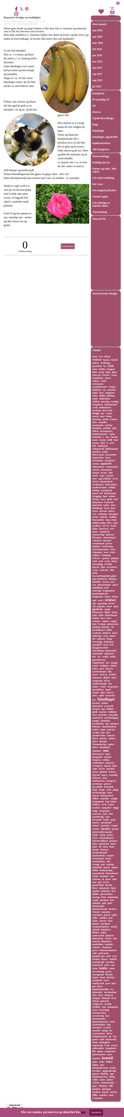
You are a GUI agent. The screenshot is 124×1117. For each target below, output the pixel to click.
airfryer (104, 674)
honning (25, 24)
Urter (107, 1045)
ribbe (101, 1061)
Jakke (95, 835)
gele (114, 428)
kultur (109, 1079)
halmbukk (113, 897)
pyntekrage (98, 816)
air (109, 1036)
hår (16, 24)
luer (102, 1065)
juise (105, 813)
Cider (103, 381)
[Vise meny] (118, 3)
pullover (106, 633)
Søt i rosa (97, 184)
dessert (109, 668)
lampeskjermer (100, 1076)
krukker (96, 1092)
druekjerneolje (32, 24)
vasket (107, 609)
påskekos (105, 891)
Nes (114, 1036)
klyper (104, 959)
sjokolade (104, 887)
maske (20, 24)
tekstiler (110, 768)
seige (94, 768)
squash (107, 765)
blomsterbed (106, 795)
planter (103, 738)
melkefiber (98, 944)
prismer (113, 840)
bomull (107, 1058)
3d (112, 627)
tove (106, 552)
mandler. (102, 422)
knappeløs (97, 757)
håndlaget (106, 699)
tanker (111, 744)
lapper (115, 867)
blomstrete (97, 612)
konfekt (109, 944)
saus (107, 816)
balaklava (106, 929)
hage (94, 789)
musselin (113, 714)
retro (106, 980)
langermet (97, 680)
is (107, 443)
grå (100, 882)
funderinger (98, 906)
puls (103, 864)
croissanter (98, 384)
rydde (95, 900)
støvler (95, 822)
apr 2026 (97, 36)
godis (109, 499)
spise (115, 606)
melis (95, 573)
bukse (109, 1061)
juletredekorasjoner (102, 832)
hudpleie (104, 665)
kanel (108, 858)
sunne (95, 665)
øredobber (110, 460)
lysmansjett (98, 858)
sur (104, 389)
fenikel (112, 674)
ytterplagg (97, 564)
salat (94, 561)
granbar (96, 451)
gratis (108, 971)
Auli (110, 472)
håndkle (96, 581)
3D (94, 105)
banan (106, 359)
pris (112, 528)
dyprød (96, 775)
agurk (100, 1051)
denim (95, 849)
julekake (96, 389)
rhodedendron (109, 726)
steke (113, 677)
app (112, 1073)
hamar (106, 867)
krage (102, 789)
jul (107, 723)
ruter (109, 606)
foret (113, 549)
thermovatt (98, 754)
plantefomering (100, 1021)
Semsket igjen (100, 196)
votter (103, 686)
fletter (95, 932)
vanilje (114, 798)
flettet (107, 356)
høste (107, 754)
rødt (94, 953)
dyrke (114, 612)
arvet (115, 478)
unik (110, 439)
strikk (95, 876)
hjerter (96, 567)
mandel (96, 1030)
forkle (113, 1068)
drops (109, 416)
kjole (107, 612)
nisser (114, 561)
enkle (95, 398)
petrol (107, 915)
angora (105, 621)
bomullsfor (97, 378)
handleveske (98, 956)
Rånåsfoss (106, 941)
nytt (112, 581)
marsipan (113, 514)
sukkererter (113, 624)
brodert (96, 703)
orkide (112, 496)
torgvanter (113, 686)
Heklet (95, 618)
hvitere (112, 771)
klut (115, 879)
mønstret (109, 762)
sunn (101, 1039)
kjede (102, 835)
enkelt (95, 825)
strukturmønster (100, 926)
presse (109, 543)
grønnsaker (111, 650)
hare (110, 920)
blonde (109, 974)
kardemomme (99, 671)
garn (101, 668)
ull (111, 1085)
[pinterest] (26, 9)
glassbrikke (98, 885)
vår (99, 656)
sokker (110, 708)
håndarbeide (98, 855)
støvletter (97, 1027)
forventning (98, 971)
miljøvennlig (98, 522)
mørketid (97, 505)
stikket (111, 738)
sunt (112, 443)
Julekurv (96, 751)
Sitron (95, 1001)
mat (108, 732)
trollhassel (97, 1004)
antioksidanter (106, 838)
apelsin (96, 891)
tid (93, 638)
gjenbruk (97, 609)
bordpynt (111, 781)
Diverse (96, 112)
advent (96, 469)
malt (111, 1095)
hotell (95, 493)
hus (108, 662)
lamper (96, 472)
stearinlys (105, 825)
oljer (112, 570)
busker (113, 419)
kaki (94, 615)
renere (108, 938)
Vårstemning (99, 212)
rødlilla (112, 517)
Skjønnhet (97, 653)
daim (95, 528)
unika (102, 395)
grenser (107, 783)
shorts (104, 775)
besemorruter (99, 1012)
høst (105, 496)
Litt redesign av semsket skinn (101, 204)
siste (104, 1007)
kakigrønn (113, 1007)
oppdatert (109, 653)
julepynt (109, 935)
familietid (97, 980)
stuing (104, 1030)
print (106, 965)
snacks (105, 581)
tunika (105, 419)
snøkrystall (98, 935)
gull (104, 903)
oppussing (97, 1045)
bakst (95, 668)
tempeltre (107, 807)
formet (95, 499)
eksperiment (111, 873)
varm (95, 570)
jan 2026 (97, 55)
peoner (96, 443)
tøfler (95, 917)
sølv (108, 861)
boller (103, 932)
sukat (95, 1010)
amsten (107, 757)
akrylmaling (110, 992)
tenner (112, 636)
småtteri (114, 723)
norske (95, 829)
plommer (105, 720)
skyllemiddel (98, 1024)
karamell (96, 819)
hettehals (96, 437)
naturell (111, 389)
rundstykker (98, 861)
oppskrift (106, 463)
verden (96, 732)
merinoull (106, 822)
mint (115, 522)
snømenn (105, 912)
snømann (97, 677)
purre (95, 950)
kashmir (104, 876)
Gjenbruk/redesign (103, 118)
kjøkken (96, 546)
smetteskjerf (109, 537)
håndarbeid (110, 493)
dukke (104, 703)
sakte (102, 1079)
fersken (113, 909)
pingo (116, 789)
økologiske (105, 1042)
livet (103, 618)
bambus (96, 1058)
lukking (112, 579)
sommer (96, 621)
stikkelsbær (98, 466)
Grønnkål (97, 1098)
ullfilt (95, 870)
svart (112, 552)
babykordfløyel (100, 840)
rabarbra (97, 540)
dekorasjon (98, 454)
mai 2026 (97, 30)
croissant (103, 570)
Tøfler (106, 819)
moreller (110, 962)
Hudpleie (97, 428)
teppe (102, 729)
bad (116, 440)
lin (94, 1051)
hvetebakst (97, 460)
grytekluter (98, 689)
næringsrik (106, 490)
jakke (95, 894)
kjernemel (97, 706)
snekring (102, 514)
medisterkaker (99, 487)
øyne (102, 416)
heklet (103, 968)
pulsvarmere (99, 1054)
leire (101, 392)
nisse (109, 792)
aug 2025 (97, 80)
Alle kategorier (100, 149)
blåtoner (96, 778)
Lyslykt (107, 1027)
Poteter (106, 375)
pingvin (115, 558)
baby (112, 846)
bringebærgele (99, 1036)
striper (112, 386)
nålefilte (96, 903)
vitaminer (107, 947)
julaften (96, 1089)
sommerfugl (98, 534)
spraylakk (97, 786)
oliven (95, 481)
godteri (96, 923)
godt (109, 903)
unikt (101, 695)
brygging (96, 496)
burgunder (104, 810)
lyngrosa (96, 760)
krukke (96, 959)
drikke (112, 487)
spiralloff (97, 644)
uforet (108, 378)
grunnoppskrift (100, 593)
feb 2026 (97, 49)
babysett (96, 375)
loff (94, 445)
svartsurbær (98, 1033)
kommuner (106, 469)
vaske (114, 375)
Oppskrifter (98, 662)
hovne (107, 680)
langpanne (97, 596)
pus (102, 413)
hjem (113, 888)
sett (94, 584)
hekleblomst (111, 615)
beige (95, 810)
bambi (95, 692)
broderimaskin (99, 852)
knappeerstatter (100, 647)
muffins (103, 917)
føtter (109, 1033)
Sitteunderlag (99, 744)
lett (110, 683)
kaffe (100, 615)
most (105, 846)
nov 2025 (97, 61)
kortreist (102, 714)
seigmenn (110, 392)
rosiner (110, 855)
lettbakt (96, 726)
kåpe (108, 372)
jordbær (96, 525)
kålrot (112, 511)
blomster (104, 528)
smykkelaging (111, 717)
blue (103, 443)
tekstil (114, 926)
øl (103, 879)
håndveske (111, 1039)
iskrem (113, 1092)
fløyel (95, 738)
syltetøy (96, 947)
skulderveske (99, 735)
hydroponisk (110, 404)
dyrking (96, 410)
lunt (112, 900)
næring (96, 897)
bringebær (97, 404)
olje (112, 876)
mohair (104, 516)
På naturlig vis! (101, 99)
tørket (95, 416)
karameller (111, 454)
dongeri (111, 369)
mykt (101, 372)
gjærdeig (102, 603)
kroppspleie (109, 590)
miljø (95, 392)
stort (104, 778)
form (106, 508)
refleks (106, 760)
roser (108, 789)
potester (111, 729)
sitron (95, 771)
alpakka (106, 828)
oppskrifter (98, 457)
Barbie (109, 885)
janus (95, 440)
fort (113, 891)
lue (94, 656)
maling (109, 864)
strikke (96, 1006)
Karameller (98, 520)
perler (110, 835)
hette (113, 843)
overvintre (112, 567)
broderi (96, 807)
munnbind (104, 747)
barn (103, 499)
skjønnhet (97, 552)
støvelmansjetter (100, 549)
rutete (95, 729)
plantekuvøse (99, 659)
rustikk (108, 1004)
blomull (106, 998)
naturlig (113, 775)
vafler (95, 1079)
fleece (100, 986)
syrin (107, 561)
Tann (105, 644)
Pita (94, 995)
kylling (96, 490)
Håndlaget (98, 130)
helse (95, 356)
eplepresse (97, 502)
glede (95, 712)
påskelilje (97, 867)
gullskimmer (111, 448)
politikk (107, 428)
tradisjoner (98, 484)
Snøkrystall (98, 983)
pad (111, 917)
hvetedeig (104, 1010)
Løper (111, 804)
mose (108, 457)
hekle (111, 365)
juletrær (110, 534)
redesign (96, 590)
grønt (95, 1039)
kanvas (110, 692)
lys (104, 366)
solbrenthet (98, 1048)
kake (95, 395)
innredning (98, 650)
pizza (95, 741)
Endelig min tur (101, 162)
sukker (113, 665)
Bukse (95, 431)
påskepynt (104, 843)
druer (95, 674)
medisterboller (99, 683)
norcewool (107, 410)
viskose (96, 359)
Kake (113, 525)
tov (111, 989)
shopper (96, 998)
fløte (94, 422)
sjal (103, 709)
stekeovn (108, 995)
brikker (96, 804)
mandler (104, 798)
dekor (95, 798)
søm (106, 750)
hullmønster (105, 407)
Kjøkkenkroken (101, 143)
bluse (95, 747)
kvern (106, 882)
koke (94, 369)
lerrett (111, 603)
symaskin (97, 915)
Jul (94, 606)
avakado (96, 633)
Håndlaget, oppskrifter (105, 136)
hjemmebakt (106, 481)
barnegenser (106, 431)
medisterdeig (106, 870)
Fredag (101, 624)
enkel (114, 915)
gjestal (95, 1073)
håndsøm (108, 641)
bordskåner (98, 723)
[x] (21, 9)
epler (95, 1061)
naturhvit (97, 717)
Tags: (102, 475)
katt (94, 624)
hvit (101, 356)
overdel (108, 564)
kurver (106, 525)
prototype (97, 783)
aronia (95, 463)
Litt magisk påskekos (104, 190)
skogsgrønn (98, 801)
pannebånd (98, 873)
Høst (114, 765)
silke (95, 1095)
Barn (95, 888)
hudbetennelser (100, 434)
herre (95, 511)
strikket (110, 600)
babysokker (111, 484)
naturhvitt (97, 965)
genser (103, 771)
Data (113, 998)
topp (116, 807)
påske (105, 451)
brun (100, 995)
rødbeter (101, 638)
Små (94, 714)
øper (94, 1086)
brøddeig (106, 555)
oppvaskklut (104, 478)
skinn (95, 1042)
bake (109, 629)
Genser (96, 912)
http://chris (111, 520)
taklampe (97, 636)
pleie (94, 846)
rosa (113, 505)
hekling (111, 395)
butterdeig (107, 546)
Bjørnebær (97, 938)
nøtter (95, 686)
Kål (111, 644)
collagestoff (98, 448)
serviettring (98, 1015)
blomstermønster (108, 950)
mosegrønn (98, 974)
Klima (95, 1065)
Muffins (104, 1073)
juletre (95, 363)
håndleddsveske (100, 1068)
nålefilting (97, 587)
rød (115, 499)
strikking (105, 363)
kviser (102, 768)
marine (102, 712)
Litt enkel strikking (103, 177)
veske (105, 656)
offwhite (110, 977)
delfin (113, 656)
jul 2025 (96, 86)
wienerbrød (98, 543)
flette (103, 897)
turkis (106, 505)
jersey (114, 1045)
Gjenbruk (104, 531)
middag (96, 627)
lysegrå (96, 709)
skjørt (95, 977)
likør (94, 372)
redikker (112, 712)
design (96, 413)
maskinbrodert (100, 386)
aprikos (106, 558)
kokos (115, 596)
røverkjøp (97, 641)
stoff (108, 956)
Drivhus (104, 849)
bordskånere (98, 630)
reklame (96, 879)
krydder (96, 1070)
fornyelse (110, 695)
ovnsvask (108, 706)
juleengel (106, 1089)
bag (107, 801)
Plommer (97, 537)
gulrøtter (104, 1001)
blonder (106, 627)
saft (112, 965)
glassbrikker (106, 894)
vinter (112, 968)
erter (94, 695)
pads (113, 819)
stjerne (102, 920)
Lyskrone (109, 502)
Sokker (96, 1082)
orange (96, 864)
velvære (96, 558)
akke (102, 692)
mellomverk (98, 781)
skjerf (106, 677)
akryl (115, 584)
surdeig (115, 401)
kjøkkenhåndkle (100, 989)
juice (94, 843)
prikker (96, 555)
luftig (112, 1076)
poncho (96, 941)
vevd (104, 804)
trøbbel (113, 959)
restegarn (97, 765)
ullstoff (96, 929)
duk (103, 567)
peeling (108, 425)
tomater (111, 735)
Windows (103, 1086)
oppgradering (109, 1070)
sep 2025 (97, 74)
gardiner (105, 923)
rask (105, 636)
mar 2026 (97, 42)
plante (105, 1092)
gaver (108, 879)
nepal (108, 689)
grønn (115, 829)
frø (110, 1030)
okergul (103, 741)
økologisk (109, 786)
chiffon (96, 401)
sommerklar (112, 466)
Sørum (114, 437)
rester (112, 1021)
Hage (95, 124)
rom (94, 882)
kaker (114, 801)
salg (109, 1024)
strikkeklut (98, 762)
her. (83, 1112)
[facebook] (16, 9)
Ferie (95, 838)
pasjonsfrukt (107, 1082)
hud (13, 24)
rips (94, 603)
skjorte (114, 359)
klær (109, 522)
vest (94, 514)
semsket (103, 1095)
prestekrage (98, 962)
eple (94, 600)
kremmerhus (99, 1018)
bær (108, 1015)
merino (103, 511)
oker (94, 478)
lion (107, 437)
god (102, 732)
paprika (101, 606)
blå (101, 493)
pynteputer (98, 425)
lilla (110, 671)
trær (114, 956)
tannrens (96, 813)
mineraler (97, 992)
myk (101, 561)
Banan (9, 24)
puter (95, 531)
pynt (107, 983)
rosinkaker (110, 1051)
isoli (106, 587)
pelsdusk (104, 900)
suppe (114, 621)
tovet (100, 600)
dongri (114, 662)
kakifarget (102, 445)
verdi (95, 407)
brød (102, 977)
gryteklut (97, 366)
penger (96, 720)
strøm (95, 517)
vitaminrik (110, 1048)
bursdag (105, 401)
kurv (108, 618)
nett (115, 938)
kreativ (110, 475)
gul (94, 986)
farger (114, 825)
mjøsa (108, 596)
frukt (95, 968)
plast (114, 633)
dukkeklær (104, 398)
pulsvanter (103, 953)
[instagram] (16, 13)
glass (114, 372)
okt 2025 (97, 67)
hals (111, 813)
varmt (109, 413)
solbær (95, 381)
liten (113, 508)
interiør (107, 540)
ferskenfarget (99, 792)
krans (104, 472)
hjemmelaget (104, 584)
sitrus (95, 475)
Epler (112, 434)
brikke (102, 369)
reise (109, 1054)
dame (95, 920)
